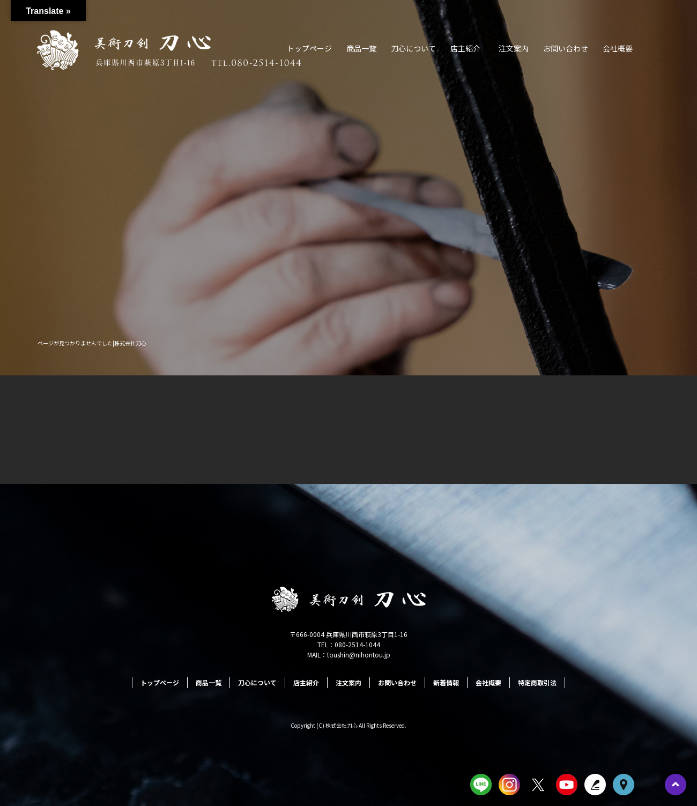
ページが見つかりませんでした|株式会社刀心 (92, 343)
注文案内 (514, 48)
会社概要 (618, 48)
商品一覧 (361, 48)
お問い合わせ (565, 48)
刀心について (413, 48)
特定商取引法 (537, 682)
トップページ (309, 48)
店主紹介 (465, 48)
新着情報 (446, 682)
